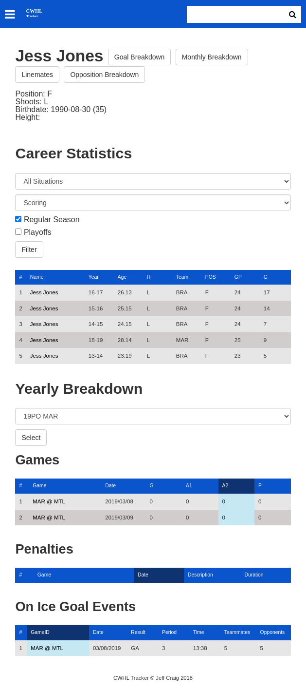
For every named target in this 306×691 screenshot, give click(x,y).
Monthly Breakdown (212, 57)
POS (210, 277)
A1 (189, 485)
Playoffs (38, 232)
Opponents (272, 632)
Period (169, 632)
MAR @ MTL (49, 501)
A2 (225, 485)
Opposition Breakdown (104, 74)
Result (138, 632)
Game (39, 485)
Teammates (237, 632)
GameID (40, 632)
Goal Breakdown (139, 57)
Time (198, 632)
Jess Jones (44, 292)
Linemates (37, 74)
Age (122, 277)
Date (110, 485)
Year (94, 277)
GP (238, 277)
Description (200, 574)
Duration (253, 574)
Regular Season (52, 220)
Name (37, 277)
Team (182, 277)
